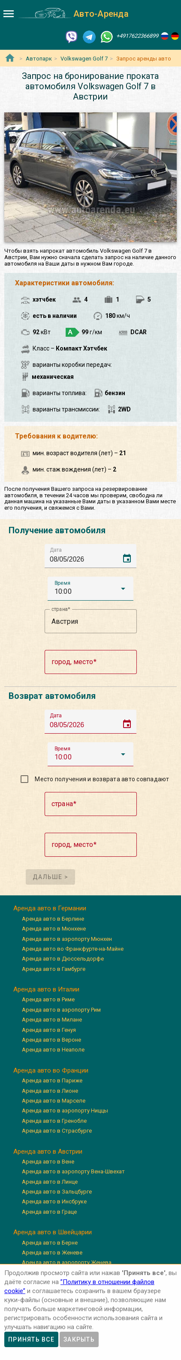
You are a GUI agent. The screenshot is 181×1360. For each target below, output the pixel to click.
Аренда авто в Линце (50, 1182)
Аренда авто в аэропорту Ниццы (65, 1110)
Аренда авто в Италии (46, 989)
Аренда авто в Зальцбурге (57, 1191)
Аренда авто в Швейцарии (52, 1232)
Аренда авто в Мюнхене (54, 928)
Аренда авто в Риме (48, 999)
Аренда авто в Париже (52, 1080)
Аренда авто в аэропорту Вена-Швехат (73, 1171)
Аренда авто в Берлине (53, 919)
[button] (90, 589)
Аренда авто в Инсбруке (54, 1201)
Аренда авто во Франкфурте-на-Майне (73, 949)
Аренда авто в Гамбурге (53, 969)
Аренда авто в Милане (52, 1019)
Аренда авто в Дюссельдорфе (63, 958)
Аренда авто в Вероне (51, 1040)
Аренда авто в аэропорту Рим (61, 1009)
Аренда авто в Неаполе (53, 1049)
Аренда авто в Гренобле (54, 1121)
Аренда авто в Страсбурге (57, 1130)
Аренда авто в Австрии (47, 1151)
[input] (93, 556)
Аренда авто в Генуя (49, 1030)
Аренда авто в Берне (50, 1242)
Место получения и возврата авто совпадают (102, 779)
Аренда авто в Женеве (52, 1252)
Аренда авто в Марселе (53, 1100)
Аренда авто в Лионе (50, 1091)
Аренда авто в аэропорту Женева (67, 1262)
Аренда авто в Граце (49, 1212)
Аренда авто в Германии (49, 908)
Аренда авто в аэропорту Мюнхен (67, 939)
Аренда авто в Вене (48, 1161)
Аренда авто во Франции (50, 1070)
